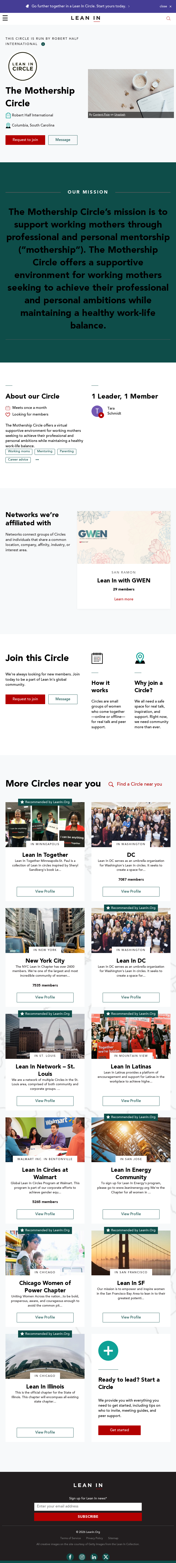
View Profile (45, 892)
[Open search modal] (168, 19)
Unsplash (119, 114)
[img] (45, 824)
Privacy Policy (94, 1538)
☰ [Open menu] (5, 18)
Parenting (67, 451)
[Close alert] (165, 6)
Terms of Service (70, 1538)
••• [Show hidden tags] (37, 460)
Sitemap (113, 1538)
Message (62, 140)
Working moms (19, 451)
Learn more (129, 599)
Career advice (18, 459)
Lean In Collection (128, 1544)
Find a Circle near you (135, 784)
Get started (119, 1430)
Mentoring (44, 451)
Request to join (25, 140)
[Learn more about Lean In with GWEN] (124, 537)
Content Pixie (101, 114)
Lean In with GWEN (124, 581)
